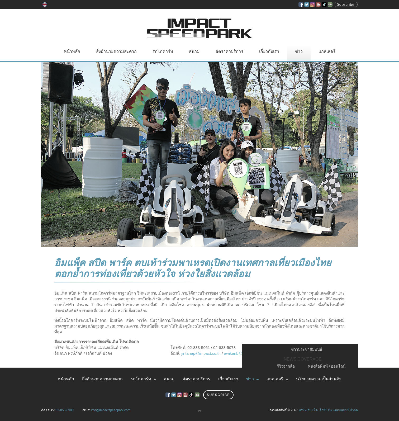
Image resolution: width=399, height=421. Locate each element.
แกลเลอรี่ (327, 51)
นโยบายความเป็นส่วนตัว (318, 379)
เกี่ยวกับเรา (269, 51)
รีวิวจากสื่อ (286, 366)
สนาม (194, 51)
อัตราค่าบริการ (229, 51)
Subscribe (218, 395)
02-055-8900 (65, 410)
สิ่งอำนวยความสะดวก (116, 51)
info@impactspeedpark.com (110, 410)
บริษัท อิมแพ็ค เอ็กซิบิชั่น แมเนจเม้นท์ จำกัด (328, 410)
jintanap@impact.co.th (201, 353)
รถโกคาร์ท (163, 51)
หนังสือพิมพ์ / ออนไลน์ (327, 366)
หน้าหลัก (72, 51)
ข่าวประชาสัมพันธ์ (306, 349)
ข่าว (299, 51)
